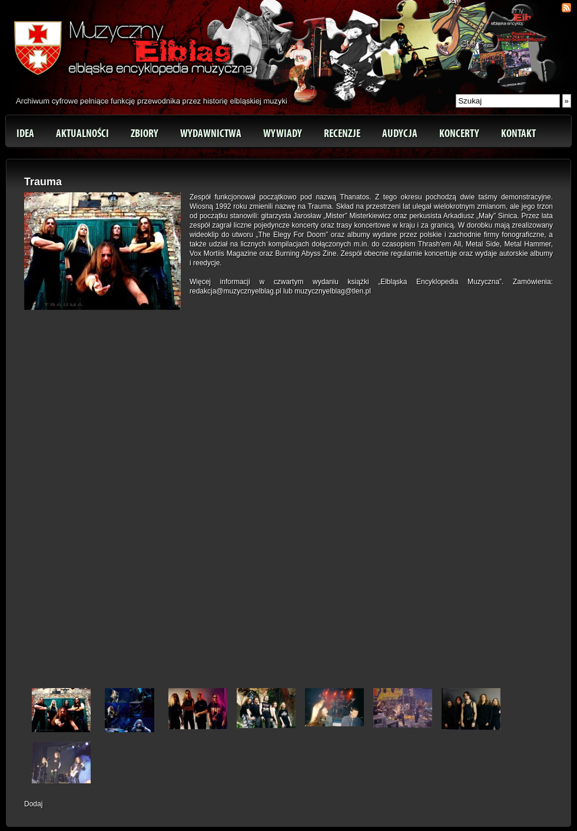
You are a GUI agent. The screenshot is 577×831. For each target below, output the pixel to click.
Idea (25, 133)
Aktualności (82, 133)
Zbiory (144, 133)
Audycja (399, 133)
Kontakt (518, 133)
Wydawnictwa (210, 133)
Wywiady (282, 133)
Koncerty (459, 133)
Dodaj (33, 804)
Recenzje (342, 133)
